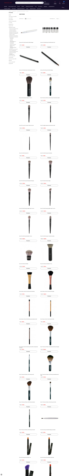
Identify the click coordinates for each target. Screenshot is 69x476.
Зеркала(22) (11, 40)
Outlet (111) (10, 60)
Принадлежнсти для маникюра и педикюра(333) (15, 33)
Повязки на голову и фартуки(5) (12, 46)
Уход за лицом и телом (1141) (12, 16)
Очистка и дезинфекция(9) (12, 50)
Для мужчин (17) (11, 24)
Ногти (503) (10, 22)
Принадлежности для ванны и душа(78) (14, 32)
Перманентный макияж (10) (12, 21)
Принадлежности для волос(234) (13, 49)
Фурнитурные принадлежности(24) (11, 54)
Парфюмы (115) (11, 25)
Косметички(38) (12, 43)
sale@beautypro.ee (55, 470)
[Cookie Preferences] (1, 475)
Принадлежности (14, 11)
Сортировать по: (52, 18)
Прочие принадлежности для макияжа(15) (13, 42)
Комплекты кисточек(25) (13, 44)
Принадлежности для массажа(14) (13, 35)
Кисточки (27, 11)
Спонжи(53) (11, 39)
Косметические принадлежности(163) (13, 28)
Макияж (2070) (11, 19)
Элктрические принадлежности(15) (13, 51)
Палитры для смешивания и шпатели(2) (13, 47)
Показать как (21, 18)
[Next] (42, 451)
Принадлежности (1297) (12, 27)
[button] (24, 18)
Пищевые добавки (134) (12, 55)
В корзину (23, 36)
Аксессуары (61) (11, 57)
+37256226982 (46, 4)
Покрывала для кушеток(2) (12, 52)
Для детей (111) (11, 63)
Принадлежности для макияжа (21, 11)
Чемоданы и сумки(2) (12, 34)
